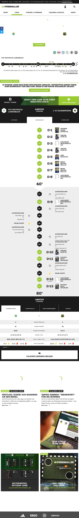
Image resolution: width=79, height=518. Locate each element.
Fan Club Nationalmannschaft (37, 1)
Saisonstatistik (11, 308)
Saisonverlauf (30, 308)
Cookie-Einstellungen (53, 512)
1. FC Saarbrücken (65, 40)
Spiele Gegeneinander (49, 308)
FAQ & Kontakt (53, 1)
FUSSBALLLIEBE (17, 1)
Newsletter (60, 1)
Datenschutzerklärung (12, 512)
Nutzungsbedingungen (24, 512)
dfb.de (10, 1)
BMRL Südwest (39, 20)
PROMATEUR (5, 1)
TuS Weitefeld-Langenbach (13, 41)
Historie (68, 308)
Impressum (3, 512)
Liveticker (39, 44)
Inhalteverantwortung (42, 512)
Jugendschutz (33, 512)
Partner (46, 1)
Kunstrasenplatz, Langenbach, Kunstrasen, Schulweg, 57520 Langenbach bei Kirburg (39, 26)
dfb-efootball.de (26, 1)
